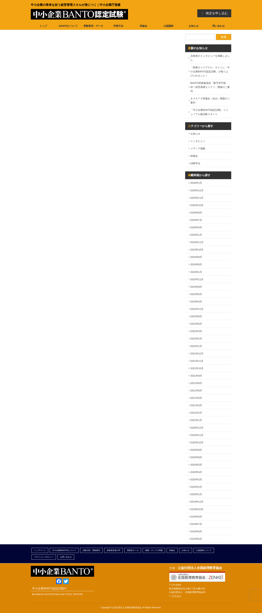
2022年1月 (196, 346)
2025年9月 (196, 212)
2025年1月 (196, 234)
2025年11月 (197, 197)
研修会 (194, 155)
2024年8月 (196, 264)
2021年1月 (196, 420)
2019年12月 (197, 501)
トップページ (40, 550)
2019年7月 (196, 524)
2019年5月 (196, 538)
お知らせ (195, 133)
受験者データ (133, 550)
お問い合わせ (66, 557)
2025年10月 (197, 205)
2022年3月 (196, 331)
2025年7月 (196, 220)
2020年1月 (196, 494)
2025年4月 (196, 227)
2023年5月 (196, 294)
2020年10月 (197, 442)
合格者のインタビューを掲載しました (210, 57)
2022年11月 (197, 309)
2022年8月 (196, 316)
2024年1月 (196, 272)
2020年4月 (196, 472)
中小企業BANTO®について (64, 550)
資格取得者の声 (113, 550)
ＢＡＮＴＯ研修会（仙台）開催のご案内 (210, 100)
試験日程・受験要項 (91, 550)
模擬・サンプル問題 (154, 550)
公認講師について (204, 550)
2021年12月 (197, 353)
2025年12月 (197, 190)
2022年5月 (196, 323)
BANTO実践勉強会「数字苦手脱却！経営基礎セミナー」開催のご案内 (210, 87)
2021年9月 (196, 375)
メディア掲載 (197, 148)
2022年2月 (196, 338)
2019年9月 (196, 516)
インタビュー (197, 141)
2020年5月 (196, 464)
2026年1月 (196, 182)
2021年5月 (196, 398)
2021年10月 (197, 368)
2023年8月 (196, 286)
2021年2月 (196, 412)
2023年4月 (196, 301)
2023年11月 (197, 279)
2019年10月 (197, 509)
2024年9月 (196, 257)
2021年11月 (197, 361)
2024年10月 (197, 249)
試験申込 (195, 163)
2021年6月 (196, 390)
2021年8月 (196, 383)
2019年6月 (196, 531)
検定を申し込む (214, 13)
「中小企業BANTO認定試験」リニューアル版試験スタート (209, 112)
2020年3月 (196, 479)
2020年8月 (196, 457)
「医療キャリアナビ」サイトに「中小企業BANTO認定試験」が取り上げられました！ (210, 71)
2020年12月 (197, 427)
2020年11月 (197, 435)
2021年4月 (196, 405)
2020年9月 (196, 449)
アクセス (176, 596)
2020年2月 (196, 486)
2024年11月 (197, 242)
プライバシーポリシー (43, 557)
